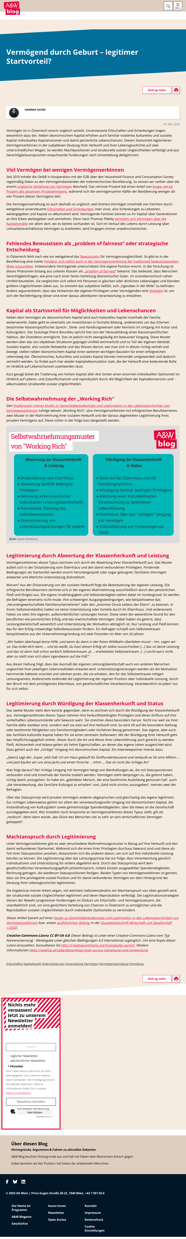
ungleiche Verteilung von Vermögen (44, 189)
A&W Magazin (22, 1219)
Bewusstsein (90, 258)
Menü (178, 8)
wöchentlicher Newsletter (27, 1063)
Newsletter (56, 1215)
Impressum (93, 1215)
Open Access (57, 1222)
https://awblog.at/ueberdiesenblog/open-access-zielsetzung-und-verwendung (88, 952)
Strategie (156, 293)
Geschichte (20, 1226)
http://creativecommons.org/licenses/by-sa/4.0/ (97, 947)
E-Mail (31, 1049)
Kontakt (91, 1208)
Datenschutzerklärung (18, 1095)
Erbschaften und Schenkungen (70, 211)
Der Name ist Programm (21, 1210)
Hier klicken (34, 1114)
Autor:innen (57, 1208)
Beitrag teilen (157, 92)
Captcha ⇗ (44, 1118)
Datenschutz (94, 1222)
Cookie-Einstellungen (95, 1231)
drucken (11, 88)
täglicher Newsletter (24, 1058)
